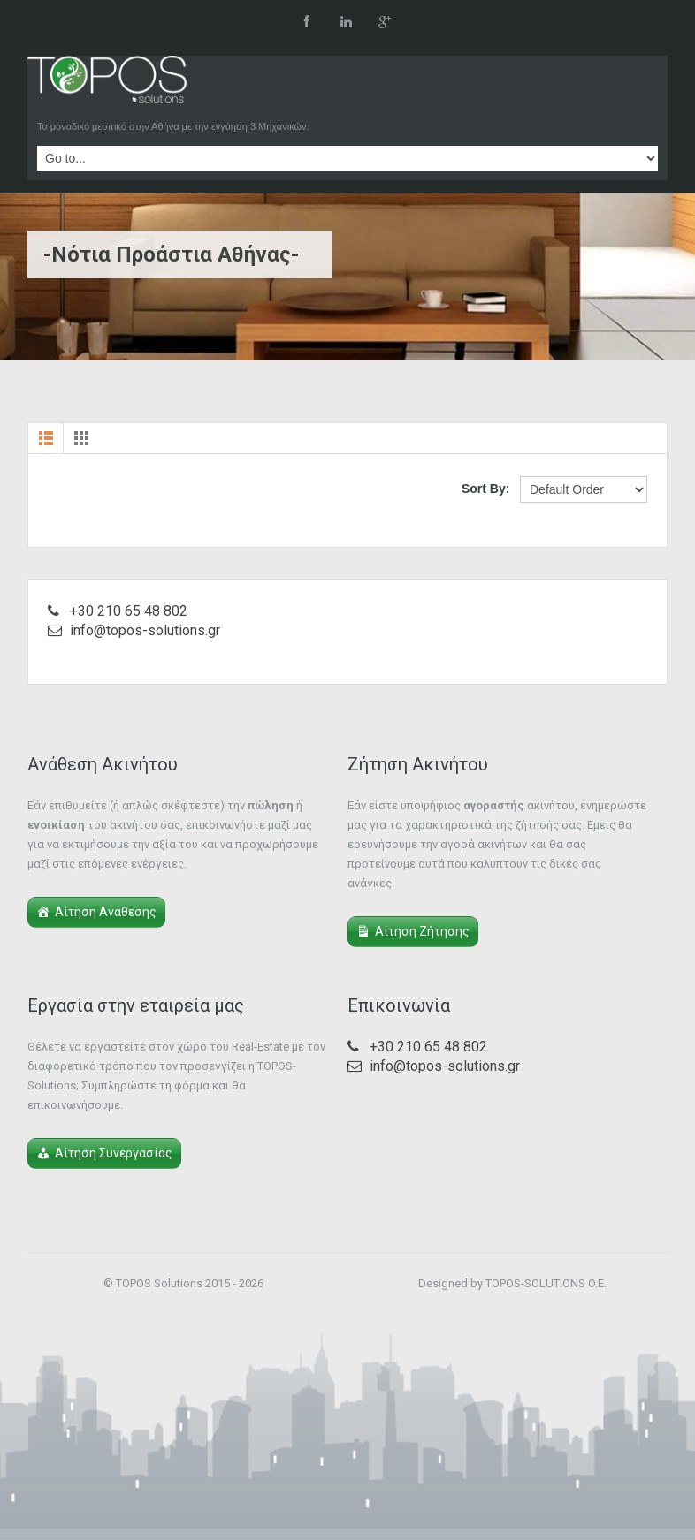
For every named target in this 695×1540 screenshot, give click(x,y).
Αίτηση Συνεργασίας (113, 1153)
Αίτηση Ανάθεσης (106, 912)
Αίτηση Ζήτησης (422, 931)
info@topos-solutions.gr (145, 630)
